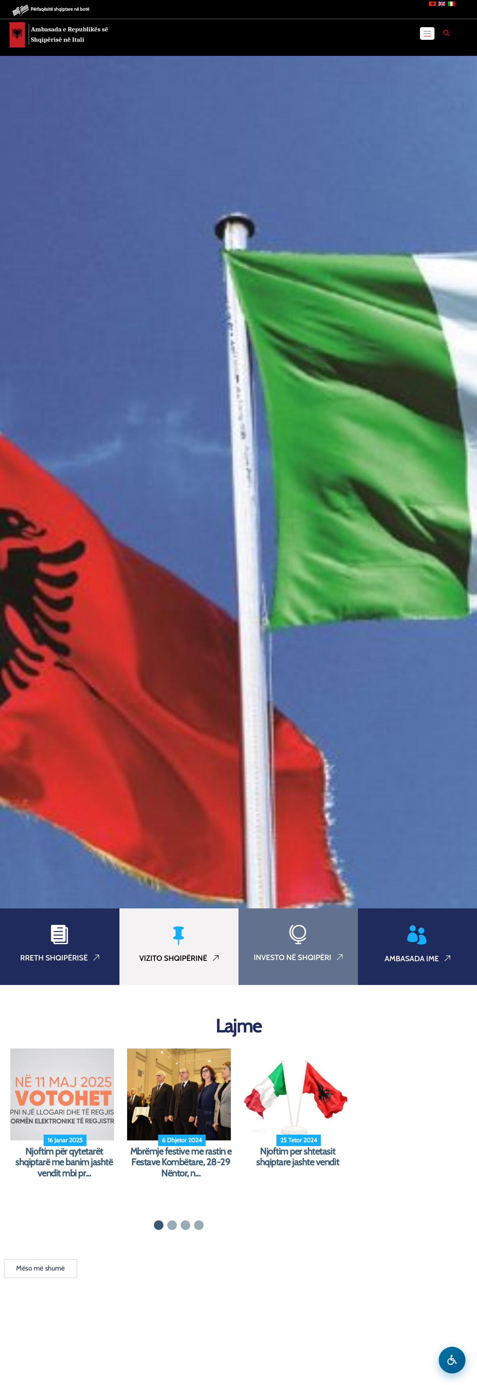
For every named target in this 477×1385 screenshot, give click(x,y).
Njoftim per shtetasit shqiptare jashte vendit (297, 1157)
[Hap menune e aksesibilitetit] (452, 1360)
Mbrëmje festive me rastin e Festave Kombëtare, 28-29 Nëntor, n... (181, 1162)
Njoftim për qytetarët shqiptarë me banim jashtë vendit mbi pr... (64, 1162)
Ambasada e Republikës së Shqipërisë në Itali (69, 34)
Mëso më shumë (40, 1268)
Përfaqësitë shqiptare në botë (60, 9)
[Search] (446, 33)
